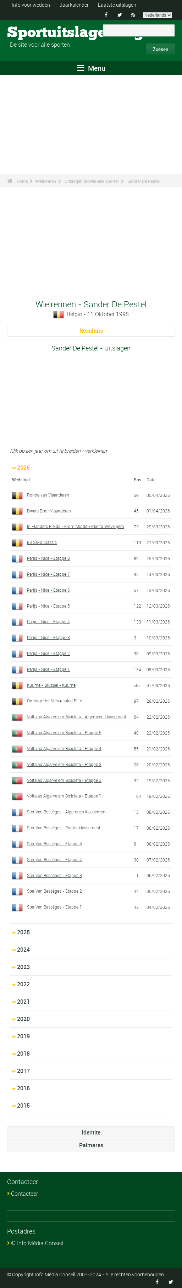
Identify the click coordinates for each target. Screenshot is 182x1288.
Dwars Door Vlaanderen (49, 511)
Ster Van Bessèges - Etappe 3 (54, 875)
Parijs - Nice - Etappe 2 (48, 653)
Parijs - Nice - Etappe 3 (48, 637)
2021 (23, 1001)
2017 (23, 1071)
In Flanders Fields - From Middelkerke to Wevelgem (75, 526)
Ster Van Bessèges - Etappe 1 (54, 907)
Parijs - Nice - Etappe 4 (48, 621)
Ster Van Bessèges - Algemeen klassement (67, 811)
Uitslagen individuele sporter (92, 181)
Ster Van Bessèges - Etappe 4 (54, 859)
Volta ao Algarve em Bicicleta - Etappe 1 (64, 796)
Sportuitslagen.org (34, 32)
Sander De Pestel (143, 181)
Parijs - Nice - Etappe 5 (48, 606)
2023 (23, 967)
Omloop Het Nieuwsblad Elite (54, 700)
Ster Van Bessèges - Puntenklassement (63, 827)
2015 (23, 1105)
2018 (23, 1053)
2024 (23, 949)
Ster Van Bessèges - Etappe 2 (54, 891)
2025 (23, 932)
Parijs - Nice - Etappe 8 (48, 558)
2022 (23, 984)
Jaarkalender (74, 4)
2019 (23, 1036)
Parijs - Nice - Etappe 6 (48, 590)
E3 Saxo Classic (42, 542)
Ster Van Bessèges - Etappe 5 (54, 843)
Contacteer (24, 1193)
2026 (23, 467)
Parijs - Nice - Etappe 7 (48, 574)
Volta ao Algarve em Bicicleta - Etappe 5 (64, 732)
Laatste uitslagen (117, 4)
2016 (23, 1088)
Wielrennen (45, 181)
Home (22, 181)
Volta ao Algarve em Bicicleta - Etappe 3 (64, 764)
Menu (91, 68)
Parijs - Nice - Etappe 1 (48, 669)
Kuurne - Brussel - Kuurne (51, 685)
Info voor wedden (31, 4)
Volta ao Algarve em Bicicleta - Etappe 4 (64, 748)
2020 (23, 1019)
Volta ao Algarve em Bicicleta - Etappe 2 (64, 780)
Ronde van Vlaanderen (48, 495)
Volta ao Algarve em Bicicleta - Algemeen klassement (76, 716)
